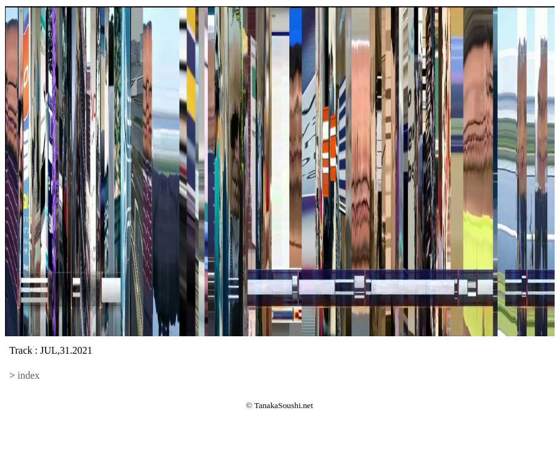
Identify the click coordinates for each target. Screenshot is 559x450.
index (28, 375)
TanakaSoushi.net (283, 405)
